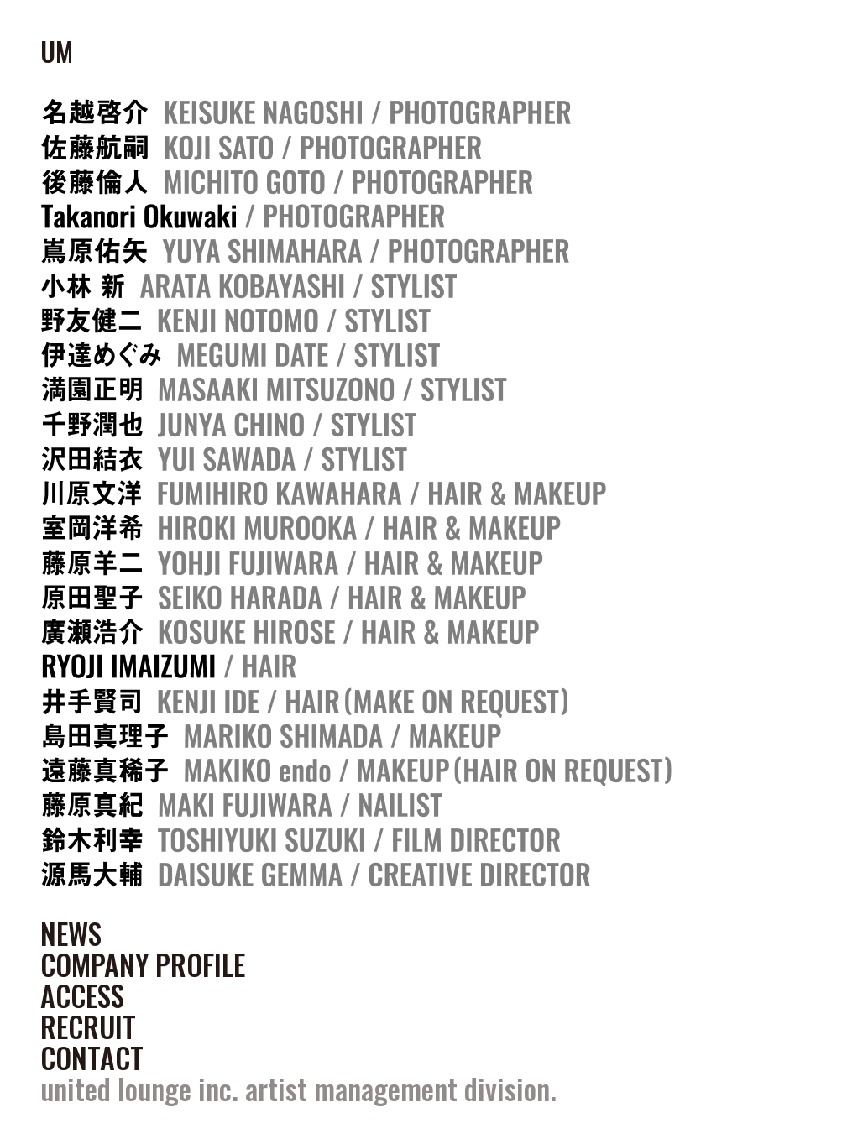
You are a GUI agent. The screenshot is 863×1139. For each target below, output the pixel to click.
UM (56, 51)
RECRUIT (88, 1026)
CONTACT (92, 1057)
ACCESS (82, 995)
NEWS (71, 933)
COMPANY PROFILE (142, 964)
